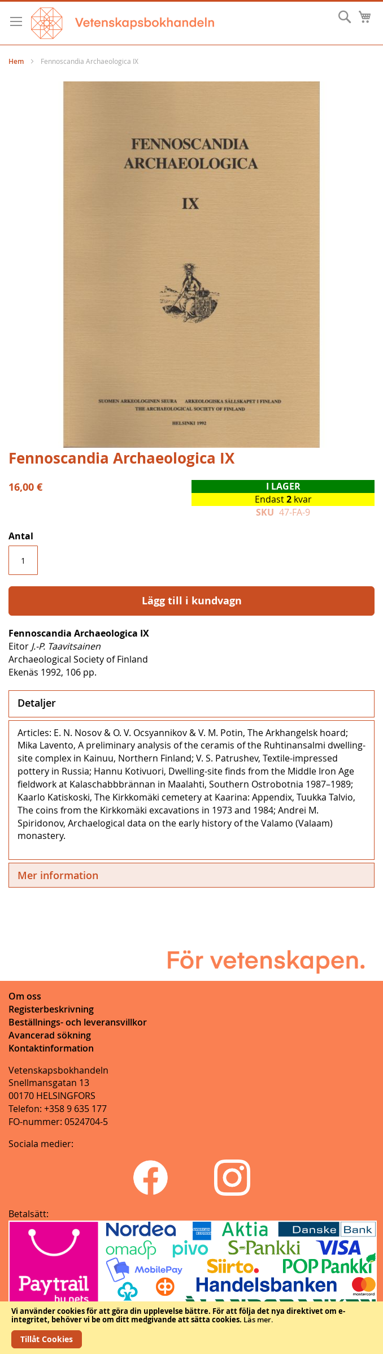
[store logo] (122, 23)
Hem (16, 61)
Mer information (58, 875)
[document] (191, 1327)
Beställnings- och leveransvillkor (77, 1022)
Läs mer (257, 1319)
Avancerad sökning (49, 1035)
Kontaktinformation (51, 1048)
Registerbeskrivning (51, 1009)
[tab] (191, 703)
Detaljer (37, 703)
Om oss (24, 996)
